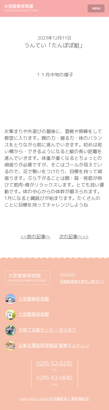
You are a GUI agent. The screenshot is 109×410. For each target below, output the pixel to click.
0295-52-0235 (54, 363)
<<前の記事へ (35, 236)
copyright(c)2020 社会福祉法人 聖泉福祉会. (55, 398)
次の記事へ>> (74, 236)
